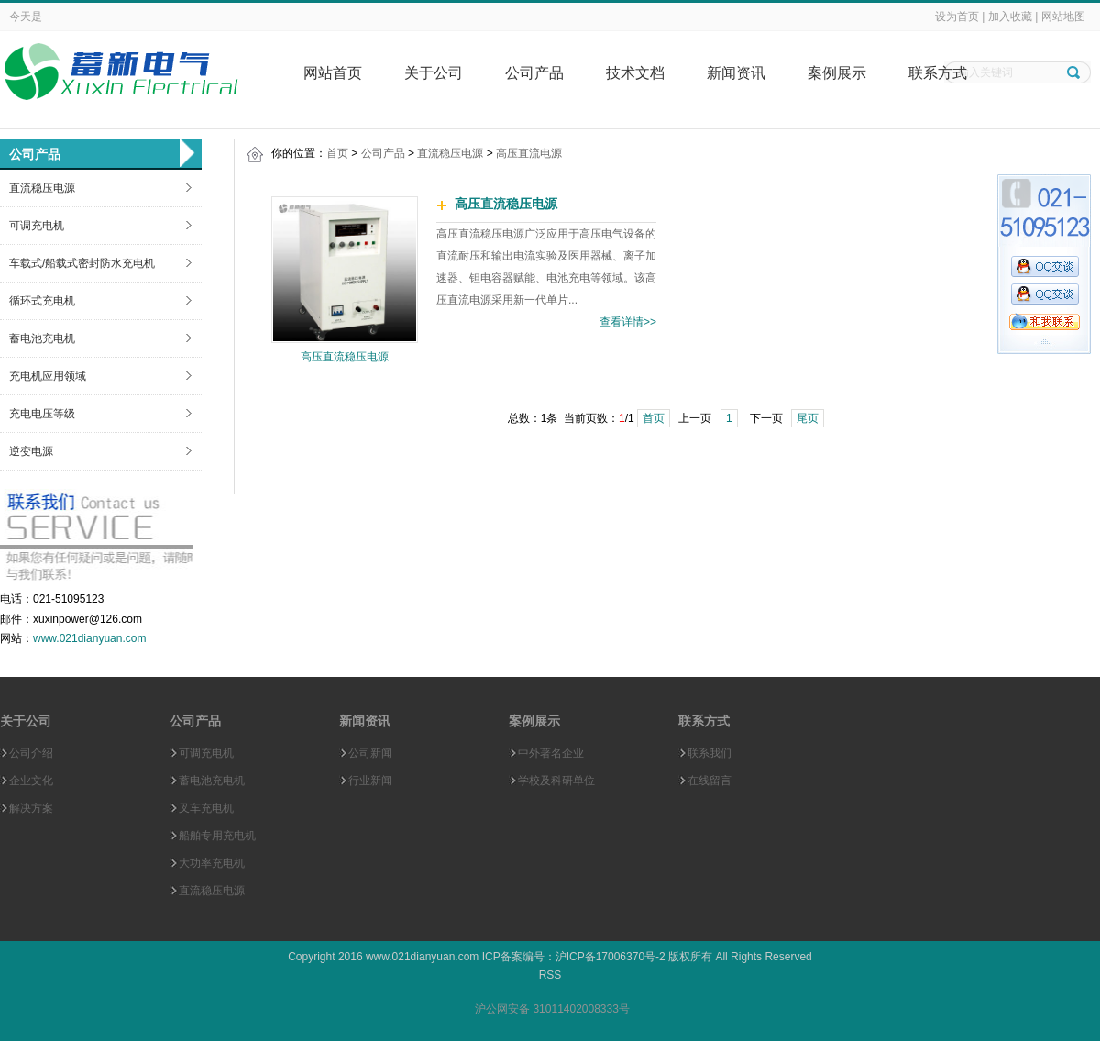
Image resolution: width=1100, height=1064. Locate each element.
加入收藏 (1010, 16)
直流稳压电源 (42, 188)
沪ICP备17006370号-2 (611, 956)
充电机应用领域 (47, 376)
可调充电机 (36, 225)
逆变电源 (31, 451)
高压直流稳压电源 (345, 356)
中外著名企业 (551, 753)
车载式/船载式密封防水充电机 (82, 263)
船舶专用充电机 (217, 835)
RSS (550, 975)
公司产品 (534, 73)
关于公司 (433, 73)
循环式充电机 (42, 300)
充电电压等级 (42, 413)
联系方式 (937, 73)
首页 (337, 153)
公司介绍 (31, 753)
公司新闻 (370, 753)
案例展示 (837, 73)
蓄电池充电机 (42, 338)
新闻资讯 (736, 73)
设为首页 (957, 16)
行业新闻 (370, 780)
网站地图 (1063, 16)
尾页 (808, 418)
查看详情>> (628, 322)
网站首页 (332, 73)
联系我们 (710, 753)
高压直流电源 (529, 153)
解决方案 (31, 808)
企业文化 (31, 780)
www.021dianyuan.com (89, 638)
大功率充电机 (212, 863)
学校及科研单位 (556, 780)
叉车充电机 (206, 808)
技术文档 (635, 73)
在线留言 (710, 780)
